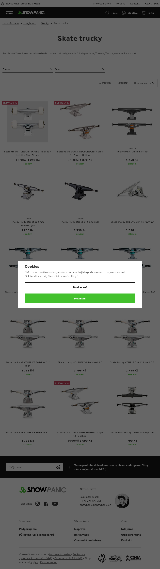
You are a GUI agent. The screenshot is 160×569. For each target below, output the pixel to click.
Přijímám (80, 298)
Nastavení (80, 287)
